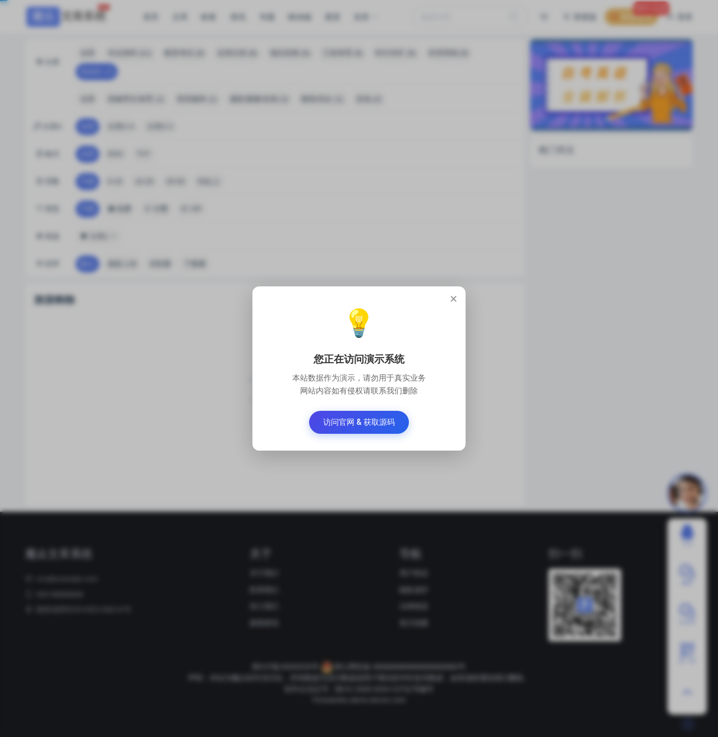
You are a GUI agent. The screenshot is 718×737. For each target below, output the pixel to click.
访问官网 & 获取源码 (359, 422)
